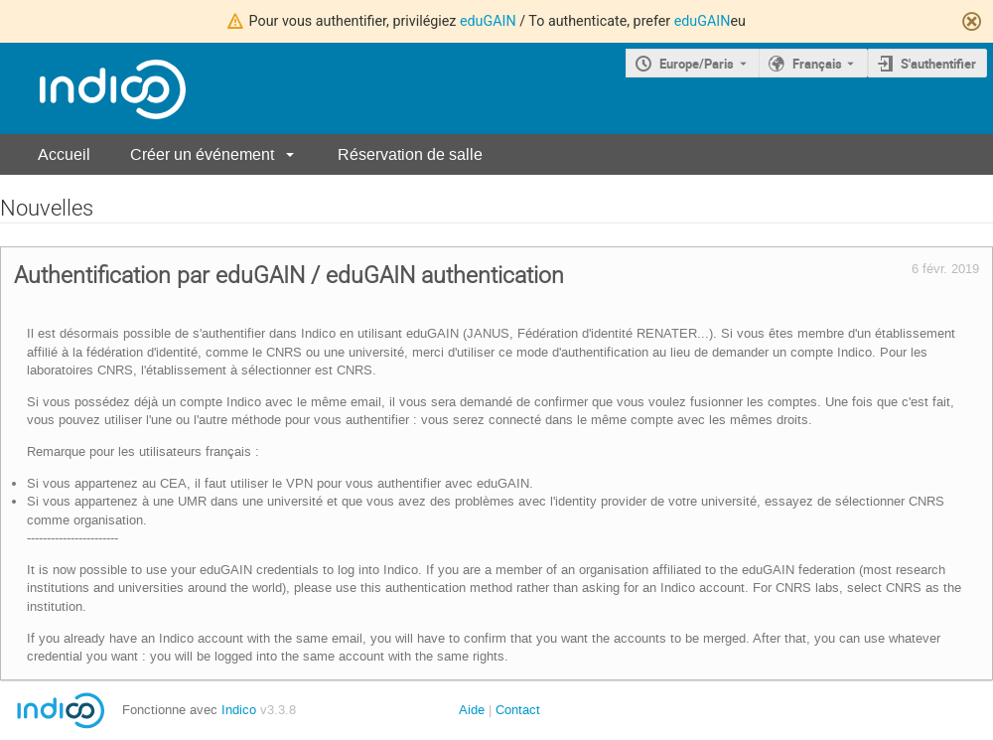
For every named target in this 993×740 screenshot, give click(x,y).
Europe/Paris (696, 64)
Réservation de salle (410, 154)
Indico (238, 709)
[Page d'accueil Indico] (93, 89)
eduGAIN (488, 21)
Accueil (64, 154)
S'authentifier (938, 64)
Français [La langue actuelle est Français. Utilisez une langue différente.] (817, 64)
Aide (472, 709)
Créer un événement (202, 154)
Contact (518, 709)
